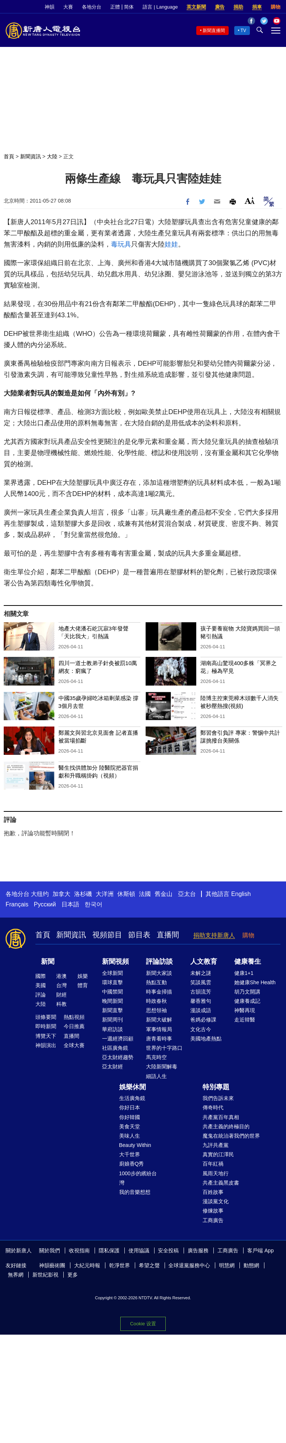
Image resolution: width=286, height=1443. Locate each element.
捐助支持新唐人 (214, 935)
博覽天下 (45, 1036)
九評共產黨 (216, 1145)
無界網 (15, 1275)
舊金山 (163, 894)
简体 (129, 7)
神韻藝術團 (52, 1265)
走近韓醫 (244, 1020)
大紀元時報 (87, 1265)
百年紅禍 (213, 1164)
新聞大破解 (159, 1020)
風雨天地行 (216, 1173)
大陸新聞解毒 (161, 1066)
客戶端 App (260, 1250)
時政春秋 (156, 1001)
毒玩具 (121, 244)
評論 (40, 995)
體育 (82, 985)
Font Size (249, 201)
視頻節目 (107, 935)
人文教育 (203, 961)
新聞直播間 (214, 30)
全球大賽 (74, 1045)
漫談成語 (200, 1010)
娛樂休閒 (132, 1087)
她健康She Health (255, 982)
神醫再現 (244, 1010)
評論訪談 (159, 961)
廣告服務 (198, 1250)
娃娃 (171, 244)
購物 (275, 7)
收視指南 (79, 1250)
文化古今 (200, 1029)
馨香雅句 (200, 1001)
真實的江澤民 (218, 1154)
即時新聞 (45, 1026)
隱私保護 (109, 1250)
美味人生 (129, 1136)
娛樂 (82, 976)
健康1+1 (244, 973)
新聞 (47, 961)
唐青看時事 (159, 1039)
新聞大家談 (159, 973)
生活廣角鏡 (132, 1098)
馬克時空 (156, 1057)
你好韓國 (129, 1117)
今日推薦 (74, 1026)
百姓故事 (213, 1192)
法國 (145, 894)
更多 (72, 1275)
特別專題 (216, 1087)
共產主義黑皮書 (221, 1183)
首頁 (9, 156)
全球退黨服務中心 (189, 1265)
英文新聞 (196, 7)
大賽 (68, 7)
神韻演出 (45, 1045)
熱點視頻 (74, 1017)
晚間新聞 (112, 1001)
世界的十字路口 (164, 1048)
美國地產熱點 (206, 1039)
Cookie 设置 (143, 1323)
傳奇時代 (213, 1107)
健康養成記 (247, 1001)
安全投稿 (168, 1250)
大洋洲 (105, 894)
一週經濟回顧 (117, 1039)
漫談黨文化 (216, 1201)
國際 (40, 976)
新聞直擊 (112, 1010)
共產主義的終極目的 (226, 1126)
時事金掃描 (159, 992)
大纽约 (40, 894)
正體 (115, 7)
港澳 (61, 976)
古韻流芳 (200, 992)
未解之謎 (200, 973)
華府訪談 (112, 1029)
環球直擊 (112, 982)
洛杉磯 (83, 894)
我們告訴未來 (218, 1098)
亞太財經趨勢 (117, 1057)
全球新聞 (112, 973)
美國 (40, 985)
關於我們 (49, 1250)
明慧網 (227, 1265)
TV (243, 30)
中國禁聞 (112, 992)
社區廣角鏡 (115, 1048)
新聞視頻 (115, 961)
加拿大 (61, 894)
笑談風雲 (200, 982)
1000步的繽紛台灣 (138, 1178)
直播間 (168, 935)
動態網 (251, 1265)
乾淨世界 (119, 1265)
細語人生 (156, 1076)
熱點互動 (156, 982)
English (241, 894)
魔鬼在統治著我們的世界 (231, 1136)
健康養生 (247, 961)
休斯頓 (126, 894)
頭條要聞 (45, 1017)
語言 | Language (160, 7)
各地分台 (91, 7)
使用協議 (138, 1250)
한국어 (93, 904)
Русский (45, 904)
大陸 (52, 156)
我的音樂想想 (134, 1192)
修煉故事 (213, 1211)
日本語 (70, 904)
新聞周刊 (112, 1020)
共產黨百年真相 (221, 1117)
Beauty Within (135, 1145)
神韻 (49, 7)
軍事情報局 (159, 1029)
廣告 (220, 7)
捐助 (238, 7)
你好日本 (129, 1107)
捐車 (257, 7)
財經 (61, 995)
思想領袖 (156, 1010)
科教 (61, 1004)
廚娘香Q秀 (131, 1164)
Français (17, 904)
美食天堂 (129, 1126)
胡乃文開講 (247, 992)
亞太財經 (112, 1066)
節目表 (139, 935)
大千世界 (129, 1154)
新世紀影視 (45, 1275)
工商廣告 (213, 1220)
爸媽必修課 (203, 1020)
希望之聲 (149, 1265)
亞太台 (187, 894)
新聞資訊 (30, 156)
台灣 (61, 985)
